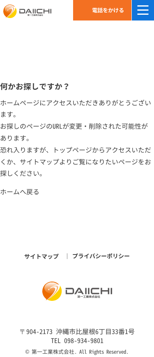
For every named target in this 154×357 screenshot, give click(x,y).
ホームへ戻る (19, 191)
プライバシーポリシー (101, 256)
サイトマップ (39, 161)
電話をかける (108, 10)
